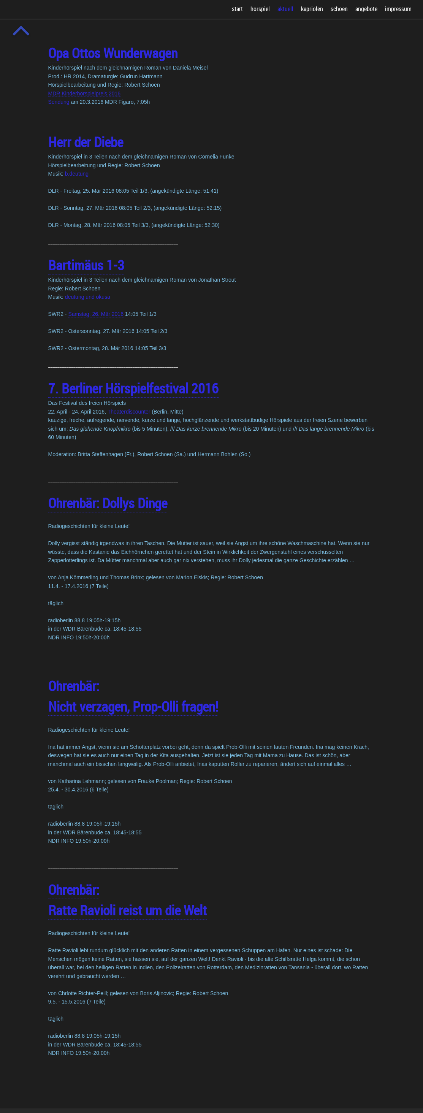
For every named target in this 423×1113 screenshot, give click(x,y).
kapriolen (312, 9)
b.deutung (77, 174)
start (237, 9)
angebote (366, 9)
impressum (398, 9)
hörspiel (260, 9)
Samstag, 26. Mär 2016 (96, 314)
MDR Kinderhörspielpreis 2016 (84, 93)
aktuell (285, 9)
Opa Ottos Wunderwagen (112, 53)
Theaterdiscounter (129, 412)
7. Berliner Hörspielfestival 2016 (133, 388)
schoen (339, 9)
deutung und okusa (87, 297)
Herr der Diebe (85, 142)
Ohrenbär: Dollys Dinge (107, 503)
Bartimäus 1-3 (86, 265)
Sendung (59, 102)
